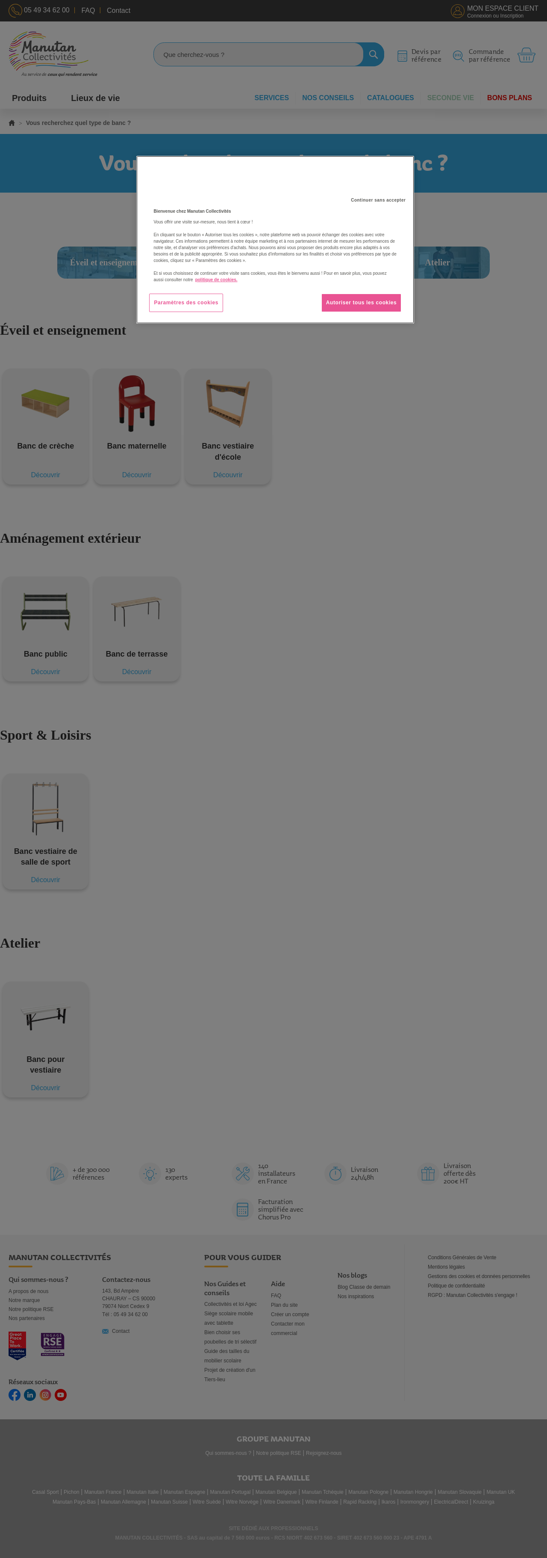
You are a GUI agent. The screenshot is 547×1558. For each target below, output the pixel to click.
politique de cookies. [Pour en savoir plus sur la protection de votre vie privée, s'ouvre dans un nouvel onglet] (216, 279)
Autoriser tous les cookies (361, 303)
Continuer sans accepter (378, 200)
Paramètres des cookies (186, 303)
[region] (275, 240)
